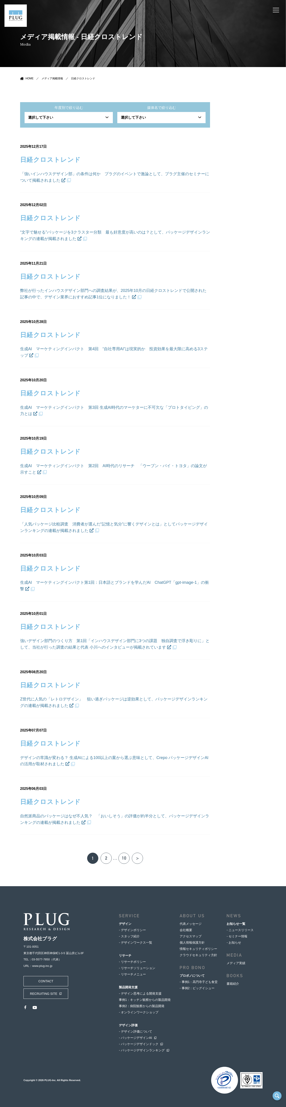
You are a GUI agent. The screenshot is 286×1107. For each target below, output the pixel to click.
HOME (29, 78)
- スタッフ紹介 (129, 936)
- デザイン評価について (135, 1031)
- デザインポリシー (132, 930)
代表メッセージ (191, 924)
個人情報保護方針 (192, 942)
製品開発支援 (128, 987)
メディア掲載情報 (52, 78)
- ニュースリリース (240, 930)
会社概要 (186, 930)
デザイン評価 (128, 1025)
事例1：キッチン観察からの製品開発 (145, 1000)
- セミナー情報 (237, 936)
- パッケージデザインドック (138, 1044)
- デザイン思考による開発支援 (140, 993)
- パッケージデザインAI (135, 1038)
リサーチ (125, 955)
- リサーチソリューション (137, 968)
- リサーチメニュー (132, 974)
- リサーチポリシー (132, 962)
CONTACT (45, 981)
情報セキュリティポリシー (198, 949)
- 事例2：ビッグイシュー (197, 988)
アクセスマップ (191, 936)
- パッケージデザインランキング (142, 1050)
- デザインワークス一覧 (135, 942)
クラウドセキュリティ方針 (198, 955)
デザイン (125, 924)
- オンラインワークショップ (138, 1012)
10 (124, 858)
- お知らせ (234, 942)
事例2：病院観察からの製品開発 (141, 1006)
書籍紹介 (233, 983)
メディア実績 (236, 963)
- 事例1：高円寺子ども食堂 (199, 982)
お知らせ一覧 (236, 924)
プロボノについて (192, 975)
